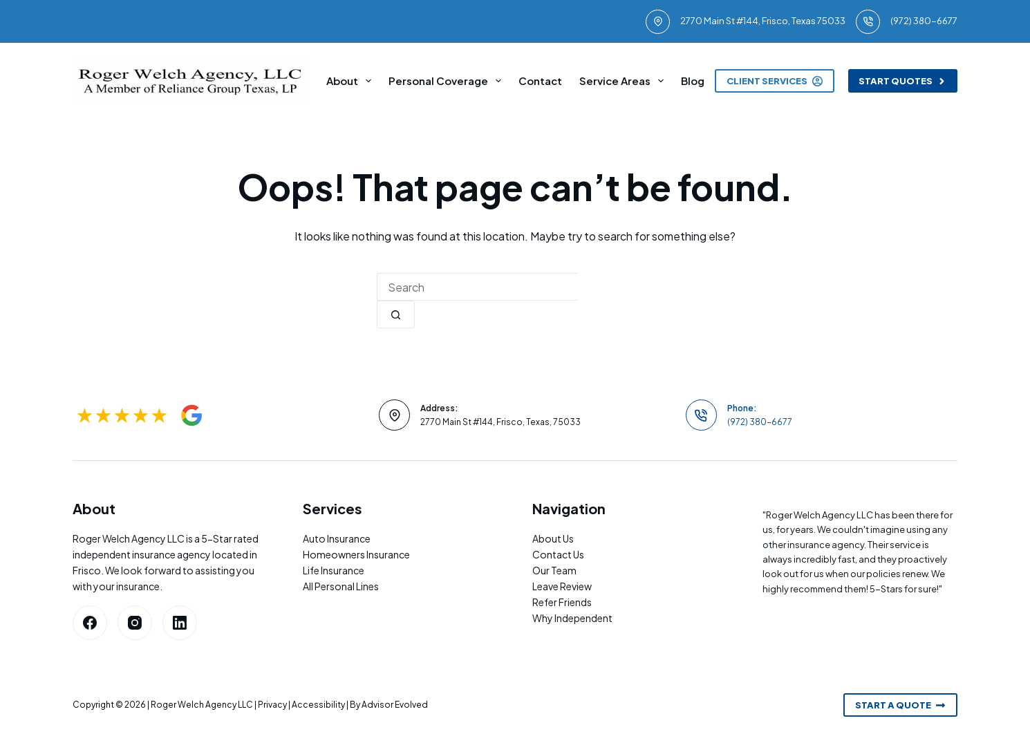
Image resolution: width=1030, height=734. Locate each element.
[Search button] (396, 314)
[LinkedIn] (179, 622)
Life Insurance (333, 570)
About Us (553, 538)
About (351, 81)
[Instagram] (135, 622)
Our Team (554, 570)
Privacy (272, 704)
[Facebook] (90, 622)
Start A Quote (900, 705)
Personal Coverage (447, 81)
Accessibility (318, 704)
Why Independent (572, 618)
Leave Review (562, 586)
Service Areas (624, 81)
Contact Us (558, 554)
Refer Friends (562, 602)
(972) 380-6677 (923, 20)
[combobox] (477, 287)
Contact (540, 80)
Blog (692, 80)
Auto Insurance (337, 538)
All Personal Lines (341, 586)
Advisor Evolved (395, 704)
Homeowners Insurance (356, 554)
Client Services (775, 80)
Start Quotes (903, 80)
